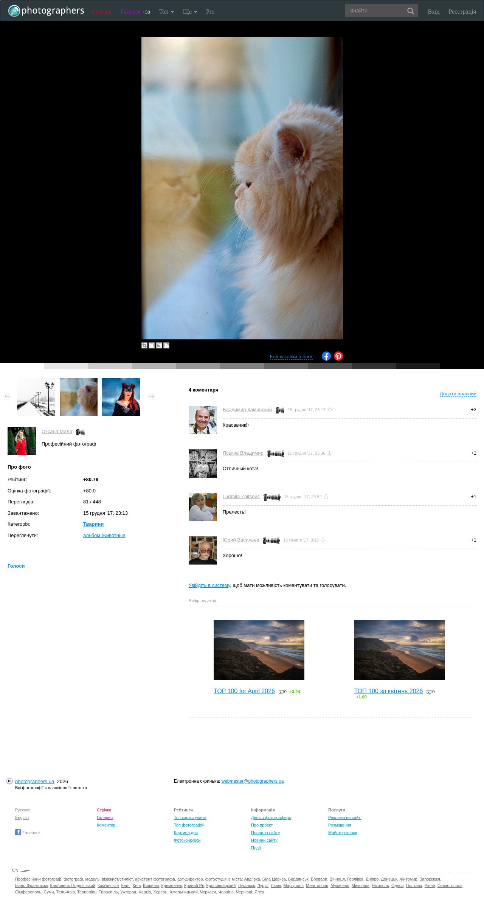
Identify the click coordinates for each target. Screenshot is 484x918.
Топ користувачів (190, 817)
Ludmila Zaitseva (241, 496)
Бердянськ (298, 879)
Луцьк (262, 885)
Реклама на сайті (344, 817)
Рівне (430, 885)
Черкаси (208, 892)
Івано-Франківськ (31, 885)
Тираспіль (108, 892)
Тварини (93, 524)
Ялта (259, 892)
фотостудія (216, 879)
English (22, 817)
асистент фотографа (155, 879)
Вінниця (337, 879)
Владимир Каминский (247, 409)
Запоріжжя (430, 879)
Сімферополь (28, 892)
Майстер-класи (342, 832)
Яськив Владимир (243, 453)
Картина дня (186, 832)
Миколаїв (361, 885)
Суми (48, 892)
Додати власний (458, 393)
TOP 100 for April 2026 (244, 691)
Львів (276, 885)
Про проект (262, 825)
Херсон (160, 892)
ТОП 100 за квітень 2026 (388, 691)
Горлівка (355, 879)
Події (256, 847)
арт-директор (190, 879)
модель (92, 879)
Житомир (408, 879)
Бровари (319, 879)
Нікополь (380, 885)
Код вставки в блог (291, 356)
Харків (144, 892)
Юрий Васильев (241, 540)
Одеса (397, 885)
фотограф (73, 879)
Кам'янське (108, 885)
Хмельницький (184, 892)
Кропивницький (221, 885)
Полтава (414, 885)
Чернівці (244, 892)
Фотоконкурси (187, 840)
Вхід (434, 11)
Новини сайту (264, 840)
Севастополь (449, 885)
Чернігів (225, 892)
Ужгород (128, 892)
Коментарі (106, 825)
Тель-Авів (65, 892)
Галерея (135, 11)
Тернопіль (86, 892)
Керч (125, 885)
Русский (23, 810)
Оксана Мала (57, 431)
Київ (137, 885)
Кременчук (171, 885)
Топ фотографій (189, 825)
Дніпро (372, 879)
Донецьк (389, 879)
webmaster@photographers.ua (253, 781)
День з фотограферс (271, 817)
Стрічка (102, 11)
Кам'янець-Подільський (72, 885)
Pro (210, 11)
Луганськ (246, 885)
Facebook (27, 832)
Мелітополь (317, 885)
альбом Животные (104, 535)
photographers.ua (34, 781)
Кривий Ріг (194, 885)
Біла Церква (274, 879)
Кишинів (151, 885)
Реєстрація (462, 11)
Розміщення (339, 825)
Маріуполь (293, 885)
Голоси (16, 566)
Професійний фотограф (38, 879)
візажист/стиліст (117, 879)
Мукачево (339, 885)
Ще (190, 11)
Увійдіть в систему (209, 585)
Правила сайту (265, 832)
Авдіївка (252, 879)
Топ (166, 11)
